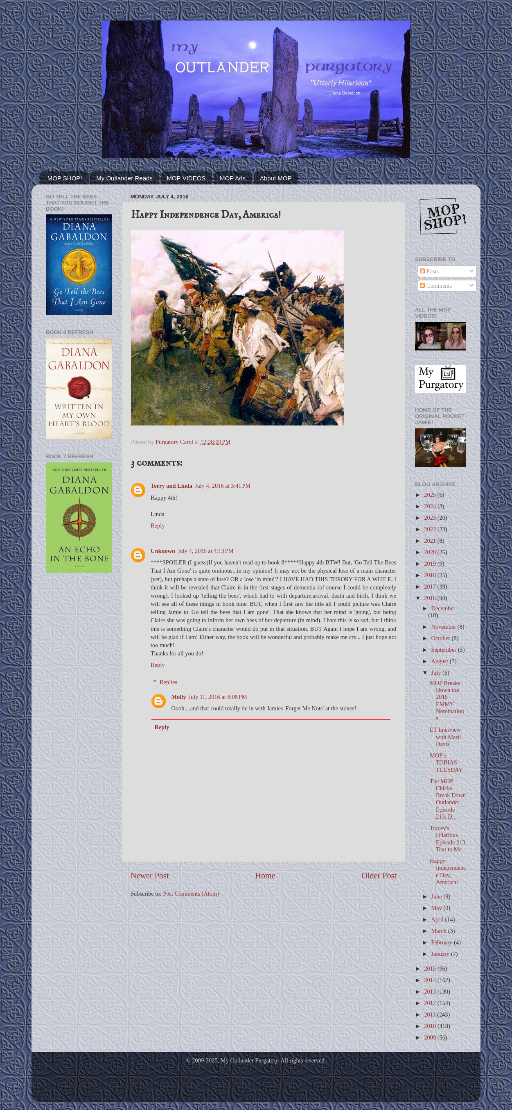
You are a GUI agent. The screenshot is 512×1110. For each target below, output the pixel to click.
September (444, 649)
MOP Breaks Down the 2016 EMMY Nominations (447, 700)
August (440, 661)
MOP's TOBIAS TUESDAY (446, 762)
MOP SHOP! (64, 178)
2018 (430, 575)
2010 (430, 1026)
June (437, 896)
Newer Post (150, 875)
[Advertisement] (79, 710)
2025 (430, 494)
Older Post (379, 875)
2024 (430, 506)
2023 (430, 517)
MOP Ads (233, 178)
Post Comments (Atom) (191, 893)
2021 (430, 540)
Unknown (163, 551)
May (437, 908)
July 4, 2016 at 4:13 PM (206, 551)
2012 (430, 1003)
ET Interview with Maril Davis (445, 736)
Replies (168, 682)
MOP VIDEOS (186, 178)
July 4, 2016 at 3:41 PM (223, 485)
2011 (430, 1014)
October (441, 638)
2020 (430, 552)
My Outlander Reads (124, 178)
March (439, 931)
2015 (430, 968)
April (438, 919)
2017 (430, 586)
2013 (430, 991)
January (441, 954)
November (444, 626)
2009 (430, 1037)
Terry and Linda (171, 485)
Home (265, 875)
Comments (436, 285)
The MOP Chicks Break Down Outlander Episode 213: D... (448, 799)
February (442, 942)
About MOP (276, 178)
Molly (178, 697)
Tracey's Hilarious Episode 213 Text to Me (447, 839)
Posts (429, 271)
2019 (430, 563)
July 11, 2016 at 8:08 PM (217, 697)
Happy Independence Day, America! (448, 871)
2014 (430, 980)
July (437, 672)
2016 (430, 598)
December (443, 608)
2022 (430, 529)
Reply (158, 525)
